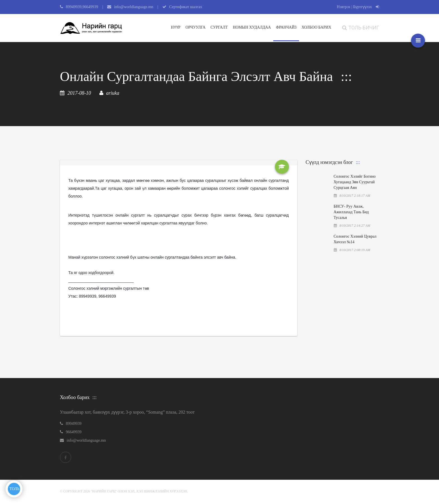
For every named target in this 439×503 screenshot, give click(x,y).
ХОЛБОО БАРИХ (316, 27)
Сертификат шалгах (185, 7)
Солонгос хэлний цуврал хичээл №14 (355, 239)
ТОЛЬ (14, 489)
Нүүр (176, 27)
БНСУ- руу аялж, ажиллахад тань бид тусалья (351, 212)
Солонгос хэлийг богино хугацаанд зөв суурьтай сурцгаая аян (355, 182)
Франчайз (286, 27)
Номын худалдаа (252, 27)
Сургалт (219, 27)
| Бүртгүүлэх (365, 7)
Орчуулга (195, 27)
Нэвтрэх (343, 7)
